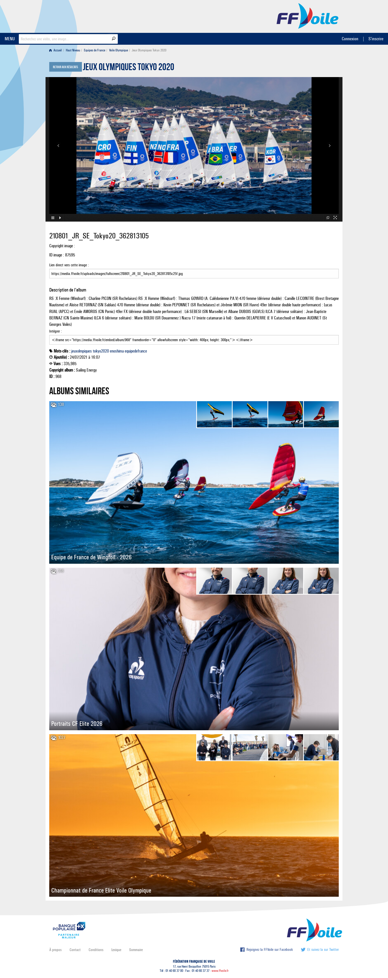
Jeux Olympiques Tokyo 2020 (128, 68)
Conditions (96, 949)
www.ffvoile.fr (220, 971)
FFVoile (307, 15)
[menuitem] (56, 50)
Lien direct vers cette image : (194, 270)
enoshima (117, 351)
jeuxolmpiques (81, 351)
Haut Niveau (73, 50)
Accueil (55, 50)
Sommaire (136, 949)
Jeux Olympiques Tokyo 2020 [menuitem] (149, 50)
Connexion (350, 39)
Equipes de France (94, 50)
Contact (75, 949)
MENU (10, 39)
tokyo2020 (101, 351)
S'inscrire (375, 39)
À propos (55, 949)
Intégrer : (194, 337)
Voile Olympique (118, 50)
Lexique (116, 949)
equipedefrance (136, 351)
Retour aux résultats (65, 67)
